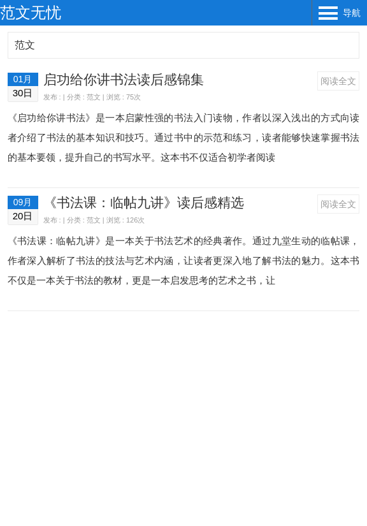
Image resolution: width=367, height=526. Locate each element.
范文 (25, 45)
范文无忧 (30, 12)
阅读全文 (338, 81)
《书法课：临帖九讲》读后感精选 (143, 202)
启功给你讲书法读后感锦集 (123, 79)
